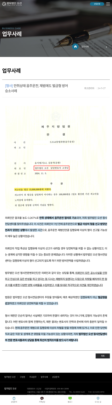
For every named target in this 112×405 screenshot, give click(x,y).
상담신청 (97, 4)
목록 (102, 339)
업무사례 (44, 360)
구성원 (22, 360)
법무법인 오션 (11, 4)
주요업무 (32, 360)
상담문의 (55, 360)
